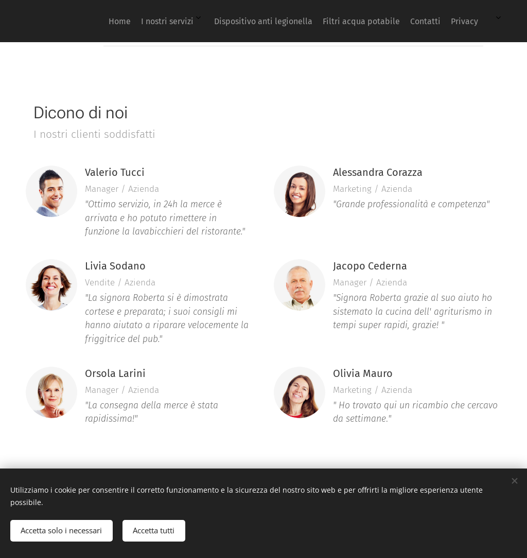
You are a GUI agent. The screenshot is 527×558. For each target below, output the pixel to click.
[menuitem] (344, 21)
